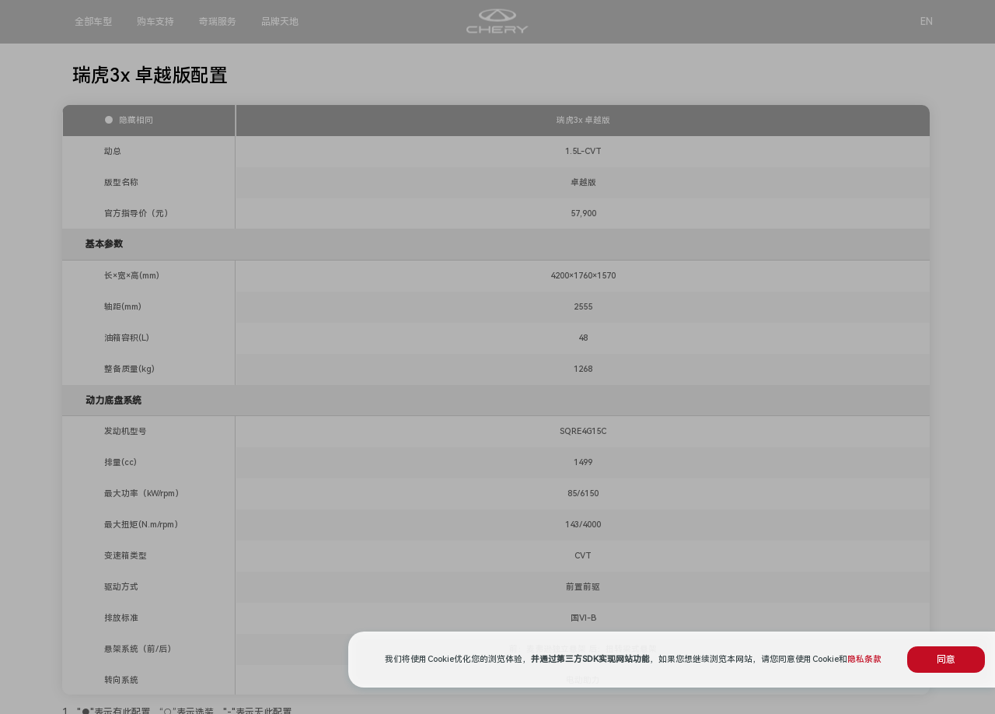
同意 (946, 659)
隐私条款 (864, 659)
